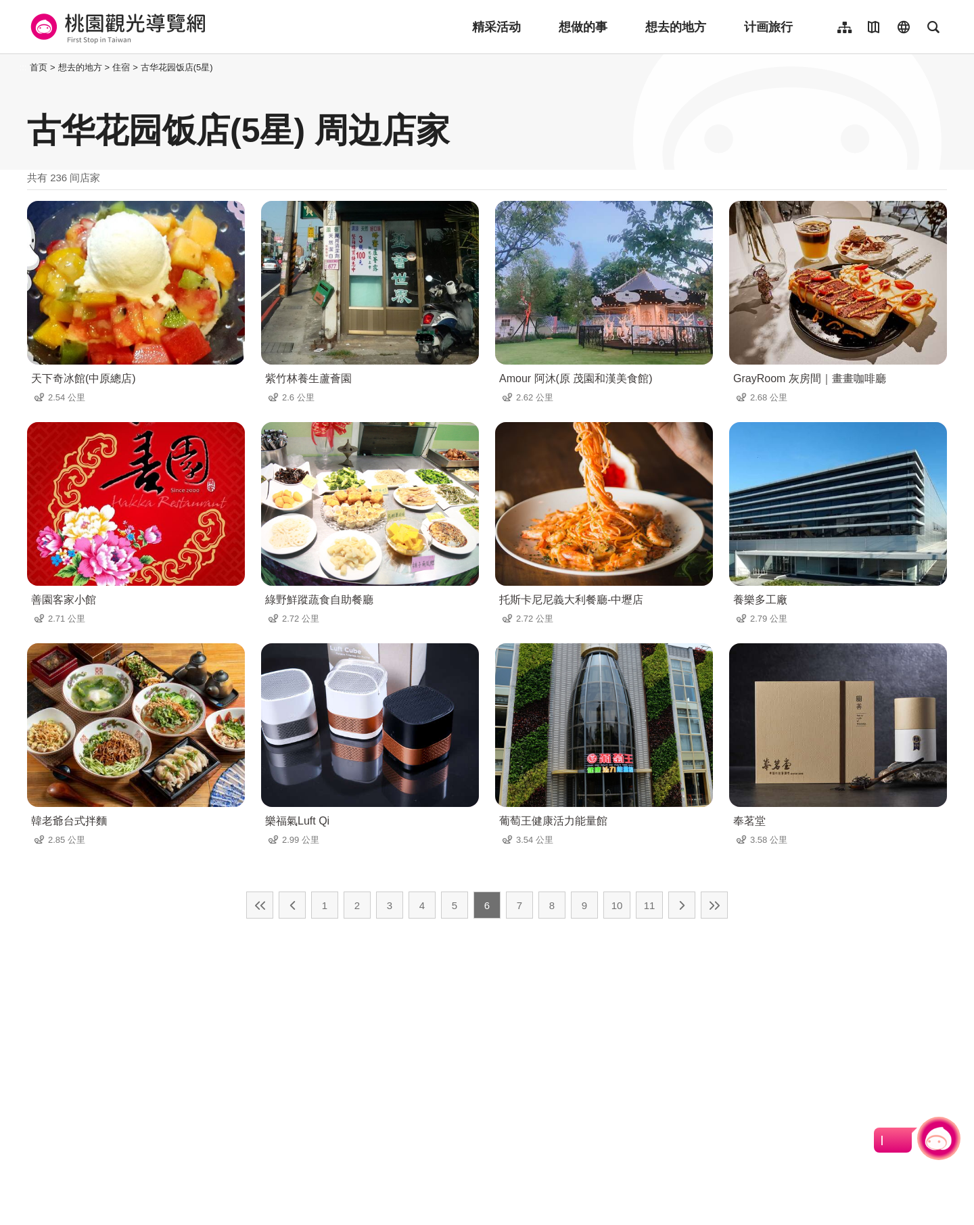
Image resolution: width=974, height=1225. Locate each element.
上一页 (292, 905)
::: (23, 67)
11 (649, 905)
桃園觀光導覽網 (116, 27)
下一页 (681, 905)
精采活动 (496, 27)
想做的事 (583, 27)
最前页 (259, 905)
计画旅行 (768, 27)
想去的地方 (675, 27)
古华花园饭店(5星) (177, 67)
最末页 (714, 905)
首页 (38, 67)
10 (617, 905)
